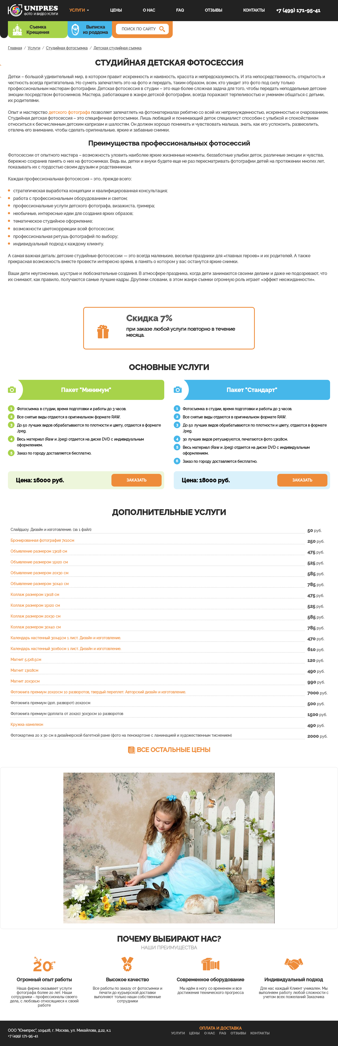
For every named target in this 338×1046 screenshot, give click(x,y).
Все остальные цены (173, 750)
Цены (116, 10)
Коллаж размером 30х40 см (36, 627)
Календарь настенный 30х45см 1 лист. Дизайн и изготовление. (66, 638)
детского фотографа (69, 112)
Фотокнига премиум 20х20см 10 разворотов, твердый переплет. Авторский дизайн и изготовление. (98, 692)
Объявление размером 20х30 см (39, 573)
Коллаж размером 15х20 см (35, 605)
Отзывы (213, 10)
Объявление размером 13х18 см (39, 551)
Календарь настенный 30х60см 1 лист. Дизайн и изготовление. (66, 649)
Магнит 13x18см (24, 670)
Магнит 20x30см (25, 681)
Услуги (77, 10)
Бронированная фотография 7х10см (42, 540)
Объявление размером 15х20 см (39, 562)
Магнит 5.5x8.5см (26, 659)
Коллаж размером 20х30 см (35, 616)
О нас (149, 10)
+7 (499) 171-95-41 (298, 10)
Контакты (254, 10)
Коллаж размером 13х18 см (35, 594)
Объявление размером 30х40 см (40, 584)
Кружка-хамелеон (27, 724)
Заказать (136, 480)
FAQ (180, 10)
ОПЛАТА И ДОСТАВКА (220, 1028)
